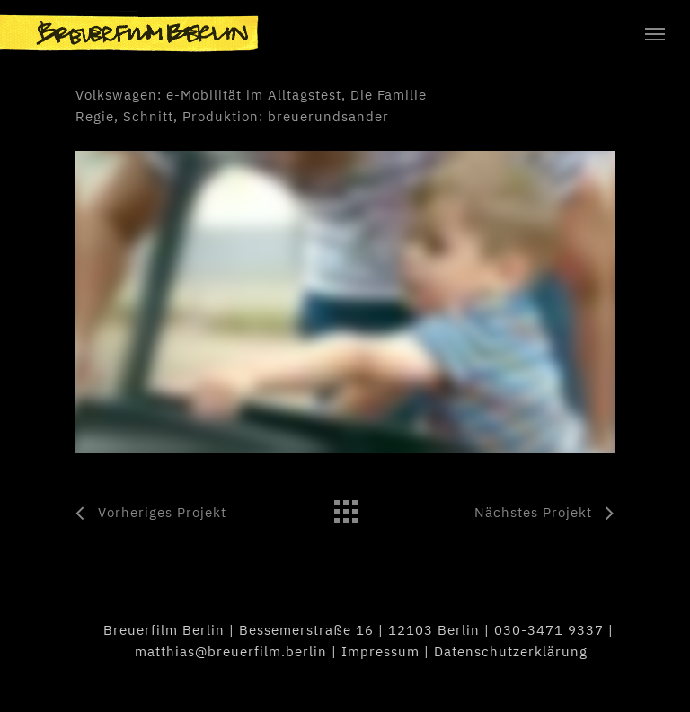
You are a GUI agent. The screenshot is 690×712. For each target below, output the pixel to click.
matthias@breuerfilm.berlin (231, 651)
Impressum (380, 651)
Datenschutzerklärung (511, 651)
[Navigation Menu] (655, 33)
